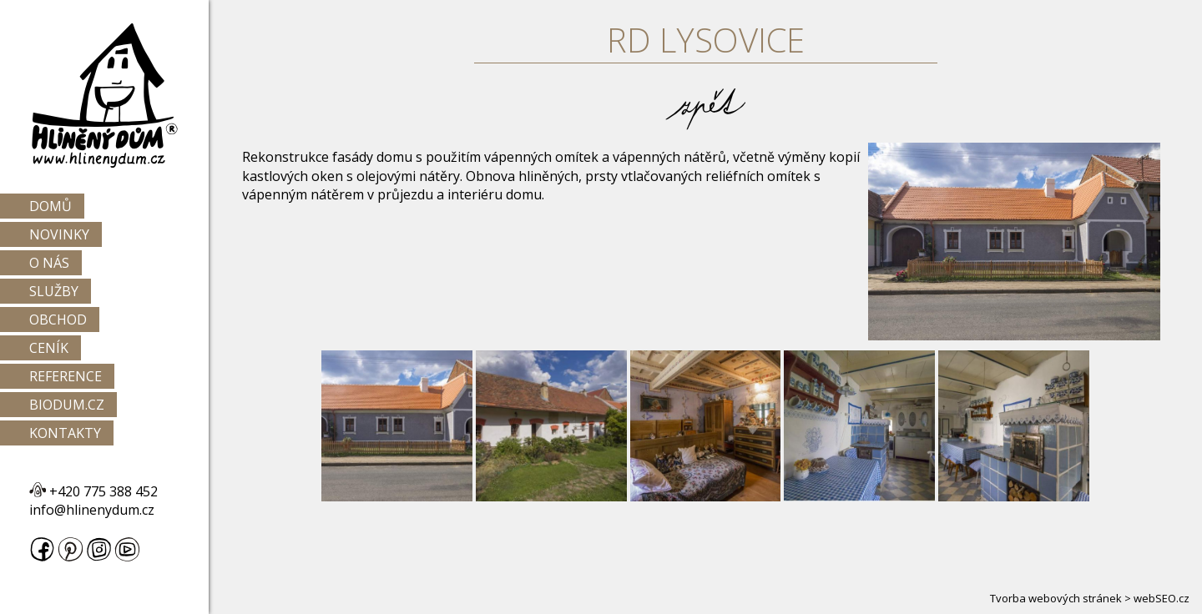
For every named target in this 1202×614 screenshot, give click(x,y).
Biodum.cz (66, 404)
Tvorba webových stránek (1056, 598)
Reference (65, 376)
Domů (50, 206)
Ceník (48, 348)
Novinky (59, 234)
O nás (49, 263)
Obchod (58, 319)
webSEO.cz (1161, 598)
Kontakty (65, 433)
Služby (53, 291)
